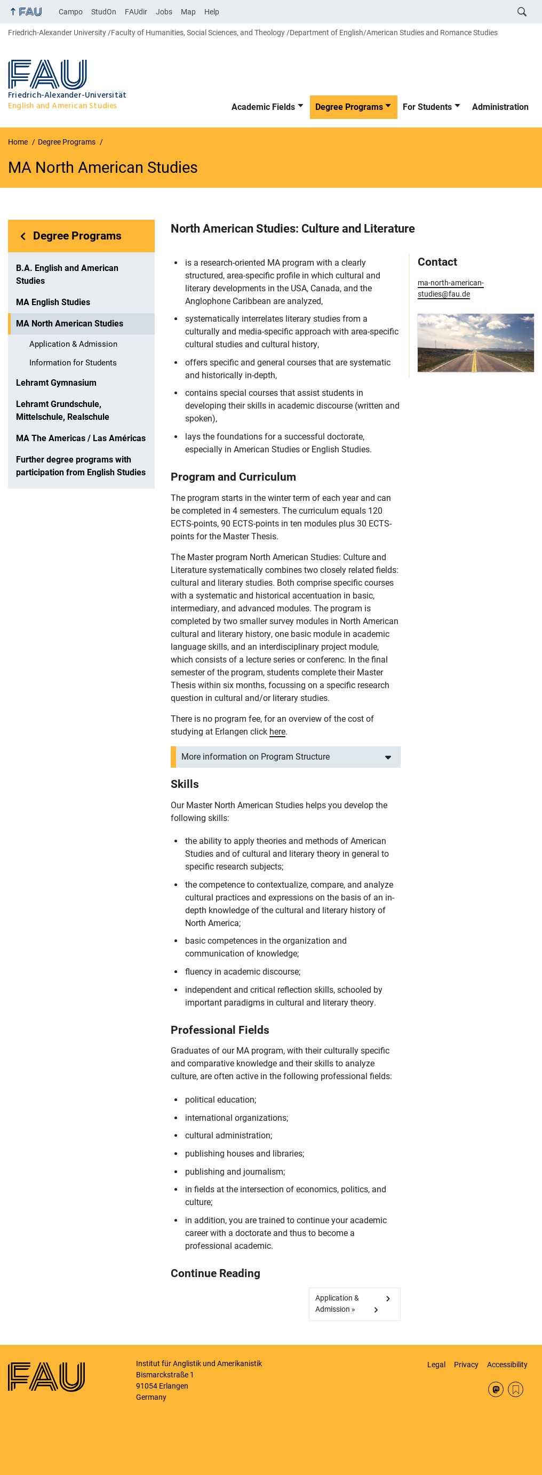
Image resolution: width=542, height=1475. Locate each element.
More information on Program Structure (255, 757)
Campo (71, 11)
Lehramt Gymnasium (56, 383)
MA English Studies (53, 302)
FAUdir (136, 11)
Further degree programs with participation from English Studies (81, 466)
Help (211, 11)
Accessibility (507, 1364)
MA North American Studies (69, 323)
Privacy (466, 1364)
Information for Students (73, 363)
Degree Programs (349, 107)
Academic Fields (263, 107)
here (277, 732)
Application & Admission (73, 344)
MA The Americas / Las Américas (81, 438)
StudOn (103, 11)
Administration (500, 107)
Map (188, 11)
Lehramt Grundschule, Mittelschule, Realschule (62, 410)
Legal (436, 1364)
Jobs (164, 11)
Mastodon (496, 1389)
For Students (427, 107)
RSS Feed (515, 1389)
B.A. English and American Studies (67, 274)
